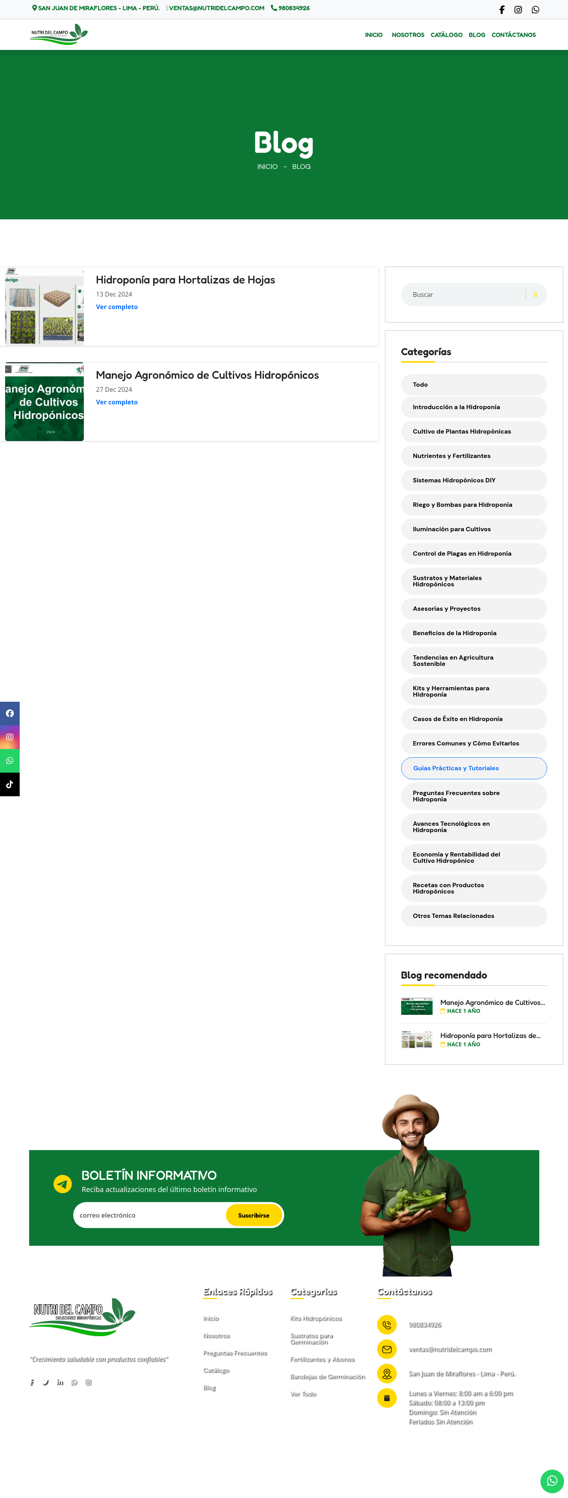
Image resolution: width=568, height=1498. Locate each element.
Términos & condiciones (411, 1472)
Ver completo (117, 306)
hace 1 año (460, 1010)
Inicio (374, 35)
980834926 (293, 8)
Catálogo (447, 35)
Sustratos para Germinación (311, 1338)
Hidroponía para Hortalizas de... (490, 1035)
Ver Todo (303, 1393)
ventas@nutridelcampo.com (216, 8)
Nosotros (408, 35)
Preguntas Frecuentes (235, 1353)
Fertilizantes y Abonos (322, 1359)
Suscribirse (254, 1215)
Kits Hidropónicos (316, 1318)
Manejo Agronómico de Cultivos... (492, 1002)
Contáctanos (514, 35)
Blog (477, 35)
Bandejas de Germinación (327, 1376)
